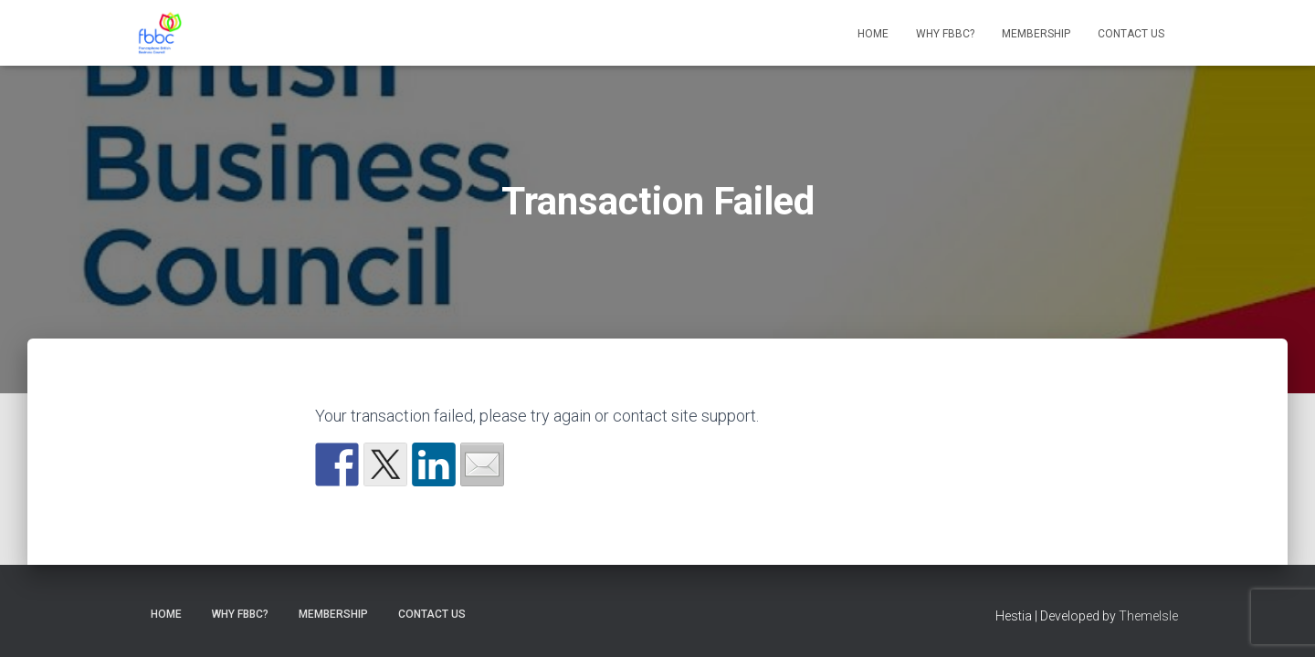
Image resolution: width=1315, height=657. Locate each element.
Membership (1036, 33)
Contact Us (1131, 33)
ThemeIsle (1148, 616)
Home (873, 33)
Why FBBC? (945, 33)
